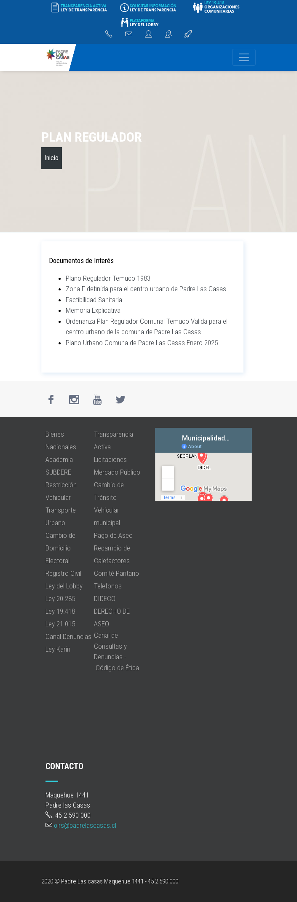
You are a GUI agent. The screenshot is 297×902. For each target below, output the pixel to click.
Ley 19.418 (60, 611)
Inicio (52, 158)
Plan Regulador (91, 137)
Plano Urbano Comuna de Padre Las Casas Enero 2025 (142, 342)
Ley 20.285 (60, 598)
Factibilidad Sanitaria (94, 299)
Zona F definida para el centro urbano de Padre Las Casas (146, 289)
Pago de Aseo (113, 535)
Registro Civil (63, 573)
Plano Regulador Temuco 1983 (108, 278)
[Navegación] (244, 57)
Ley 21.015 (60, 624)
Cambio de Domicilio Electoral (60, 548)
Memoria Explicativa (93, 310)
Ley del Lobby (64, 586)
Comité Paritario (116, 573)
